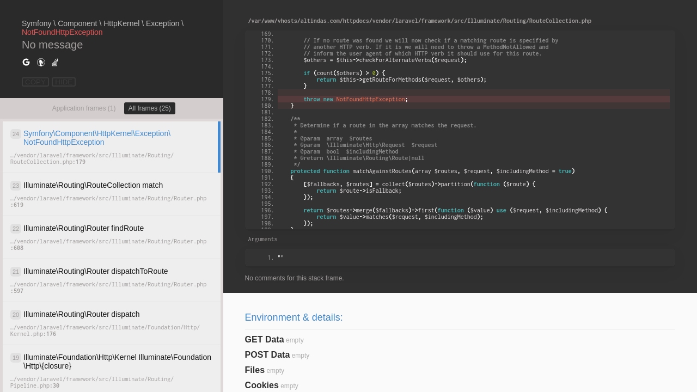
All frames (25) (150, 108)
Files (255, 370)
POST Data (267, 354)
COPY (35, 82)
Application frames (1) (84, 108)
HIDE (63, 82)
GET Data (264, 339)
